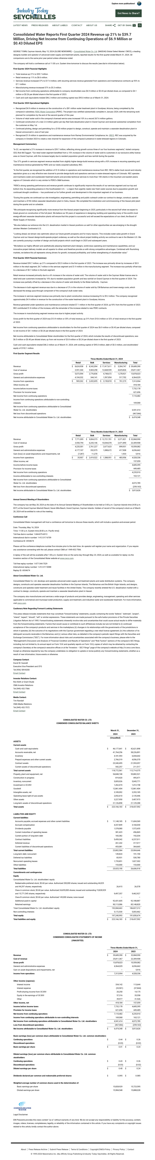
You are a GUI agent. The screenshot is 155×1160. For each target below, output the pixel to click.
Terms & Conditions (79, 1149)
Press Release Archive (38, 1149)
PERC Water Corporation (45, 112)
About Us (91, 25)
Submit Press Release (59, 1149)
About (23, 1149)
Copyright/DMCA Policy (100, 1149)
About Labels (60, 25)
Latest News (20, 25)
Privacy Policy (119, 1149)
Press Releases (39, 25)
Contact (76, 25)
